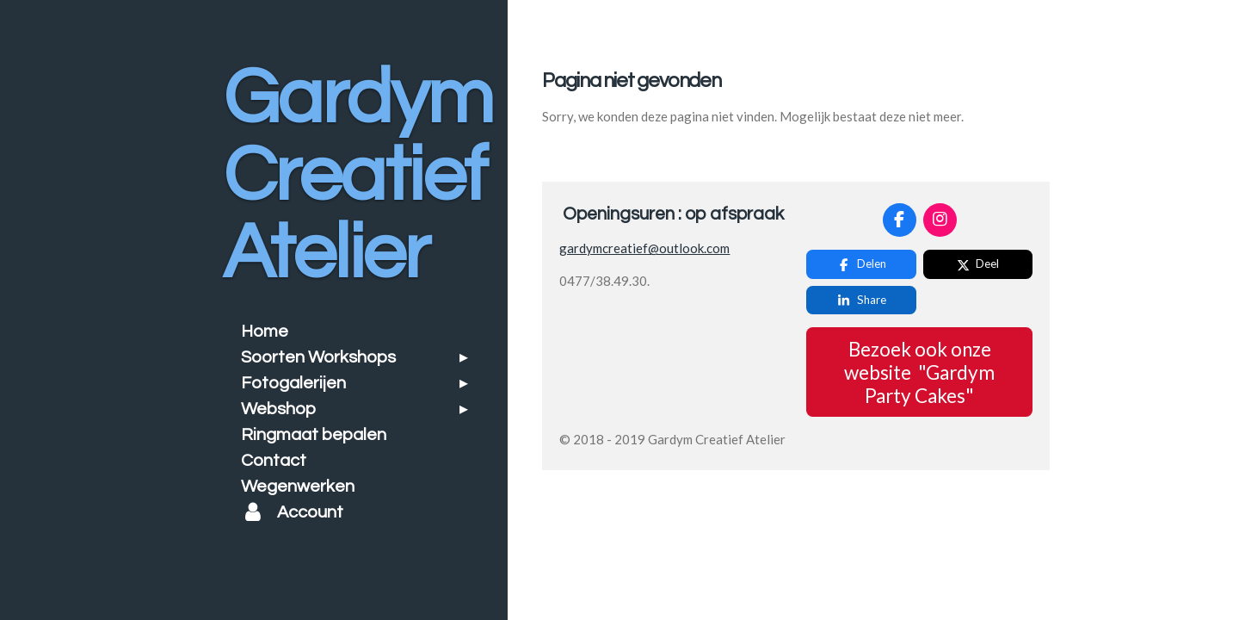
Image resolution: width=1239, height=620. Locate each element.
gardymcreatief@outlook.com (644, 248)
